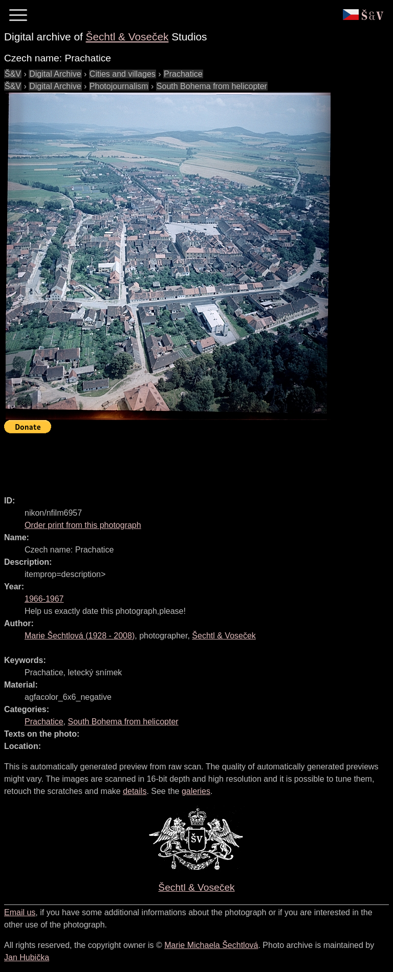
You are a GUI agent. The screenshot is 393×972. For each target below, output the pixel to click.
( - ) (80, 635)
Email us (19, 912)
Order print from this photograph (83, 525)
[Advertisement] (190, 460)
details (134, 791)
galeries (196, 791)
